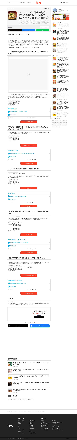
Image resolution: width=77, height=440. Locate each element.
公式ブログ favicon (44, 428)
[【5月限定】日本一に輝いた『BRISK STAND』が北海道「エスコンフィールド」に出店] (28, 364)
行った (18, 118)
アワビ (23, 399)
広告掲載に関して (44, 425)
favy (8, 411)
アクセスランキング (57, 22)
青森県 (29, 399)
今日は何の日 (32, 420)
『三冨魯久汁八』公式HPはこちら (28, 275)
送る (40, 30)
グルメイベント (21, 420)
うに (26, 399)
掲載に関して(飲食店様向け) (57, 429)
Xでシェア (14, 326)
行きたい (40, 118)
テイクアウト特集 (21, 432)
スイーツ (31, 429)
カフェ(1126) (59, 124)
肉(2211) (64, 120)
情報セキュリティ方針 (45, 423)
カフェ (30, 431)
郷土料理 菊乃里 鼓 (13, 150)
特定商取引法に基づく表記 (57, 422)
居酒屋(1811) (54, 122)
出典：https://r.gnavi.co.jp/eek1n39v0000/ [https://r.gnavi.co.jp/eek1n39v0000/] (14, 216)
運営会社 (42, 420)
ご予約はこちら (29, 188)
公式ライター (54, 425)
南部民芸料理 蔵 (12, 109)
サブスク (19, 425)
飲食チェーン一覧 (55, 426)
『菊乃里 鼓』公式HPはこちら (28, 145)
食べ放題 (31, 426)
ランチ (19, 428)
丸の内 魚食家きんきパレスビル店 (17, 239)
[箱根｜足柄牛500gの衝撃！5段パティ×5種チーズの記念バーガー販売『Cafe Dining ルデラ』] (28, 391)
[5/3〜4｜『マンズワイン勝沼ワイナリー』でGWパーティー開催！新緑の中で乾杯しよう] (28, 384)
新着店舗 (31, 423)
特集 (19, 422)
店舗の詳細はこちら (29, 121)
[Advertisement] (29, 343)
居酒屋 (19, 431)
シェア (26, 30)
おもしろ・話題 (21, 429)
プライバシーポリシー (45, 422)
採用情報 (42, 426)
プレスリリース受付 (56, 423)
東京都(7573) (54, 120)
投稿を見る (28, 91)
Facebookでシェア (37, 326)
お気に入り (44, 27)
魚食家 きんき (11, 193)
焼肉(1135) (54, 124)
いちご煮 (10, 399)
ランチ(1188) (65, 122)
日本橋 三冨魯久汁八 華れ (15, 280)
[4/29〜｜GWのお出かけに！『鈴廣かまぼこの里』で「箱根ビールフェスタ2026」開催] (28, 377)
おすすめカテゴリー (56, 118)
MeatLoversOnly (55, 428)
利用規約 (54, 420)
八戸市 (32, 399)
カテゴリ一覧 (21, 418)
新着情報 (19, 423)
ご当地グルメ (15, 399)
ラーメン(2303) (59, 120)
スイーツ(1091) (64, 124)
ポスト (12, 30)
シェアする (10, 27)
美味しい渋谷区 (32, 432)
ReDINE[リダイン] (44, 429)
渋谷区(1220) (59, 122)
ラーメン (31, 425)
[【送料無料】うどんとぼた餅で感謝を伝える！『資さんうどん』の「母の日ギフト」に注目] (28, 371)
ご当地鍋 (19, 399)
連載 (30, 422)
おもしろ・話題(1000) (55, 126)
